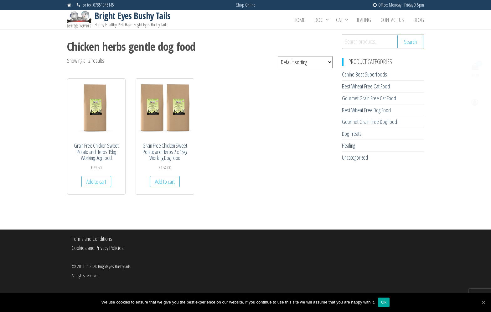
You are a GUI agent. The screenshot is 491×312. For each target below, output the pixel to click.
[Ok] (483, 302)
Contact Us (392, 20)
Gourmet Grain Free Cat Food (369, 98)
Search (410, 41)
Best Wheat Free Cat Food (366, 86)
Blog (418, 20)
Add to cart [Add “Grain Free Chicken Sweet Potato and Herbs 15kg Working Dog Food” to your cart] (96, 181)
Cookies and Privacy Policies (98, 247)
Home (299, 20)
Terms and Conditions (92, 238)
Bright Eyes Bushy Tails (132, 16)
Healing (363, 20)
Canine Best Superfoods (364, 74)
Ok (383, 302)
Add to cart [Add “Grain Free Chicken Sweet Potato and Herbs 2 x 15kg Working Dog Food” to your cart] (165, 181)
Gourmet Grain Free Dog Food (369, 121)
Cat (339, 20)
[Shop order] (305, 62)
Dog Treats (352, 133)
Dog (319, 20)
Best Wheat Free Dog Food (366, 110)
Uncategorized (355, 157)
